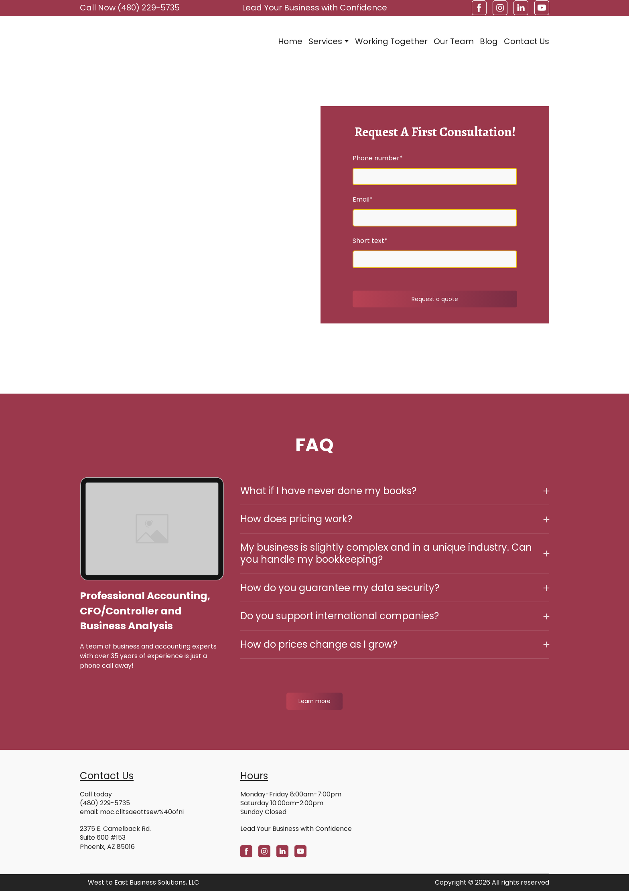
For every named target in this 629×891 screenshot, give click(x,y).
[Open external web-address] (475, 806)
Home (290, 41)
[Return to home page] (127, 41)
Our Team (454, 41)
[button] (479, 7)
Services (325, 41)
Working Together (391, 41)
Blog (489, 41)
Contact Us (526, 41)
